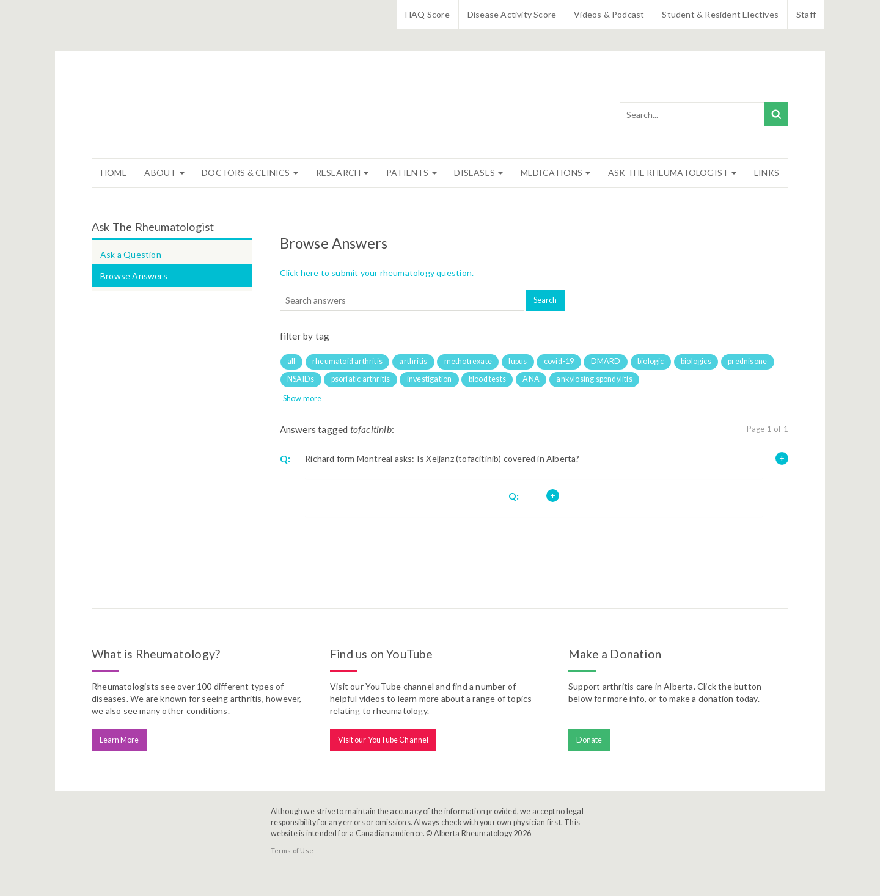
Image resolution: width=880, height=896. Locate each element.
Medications (555, 172)
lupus (517, 361)
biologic (650, 361)
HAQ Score (427, 14)
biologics (696, 361)
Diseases (478, 172)
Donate (589, 740)
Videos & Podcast (609, 14)
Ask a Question (130, 254)
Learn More (119, 740)
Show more (302, 398)
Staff (806, 14)
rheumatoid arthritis (347, 361)
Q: (285, 458)
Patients (411, 172)
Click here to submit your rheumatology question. (377, 273)
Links (766, 172)
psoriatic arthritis (361, 379)
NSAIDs (300, 379)
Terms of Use (292, 850)
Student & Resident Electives (720, 14)
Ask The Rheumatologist (672, 172)
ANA (531, 379)
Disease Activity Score (512, 14)
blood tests (487, 379)
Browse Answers (133, 276)
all (291, 361)
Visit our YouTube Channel (383, 740)
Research (342, 172)
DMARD (606, 361)
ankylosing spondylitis (594, 379)
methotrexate (468, 361)
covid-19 (559, 361)
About (164, 172)
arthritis (413, 361)
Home (114, 172)
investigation (429, 379)
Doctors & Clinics (250, 172)
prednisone (747, 361)
